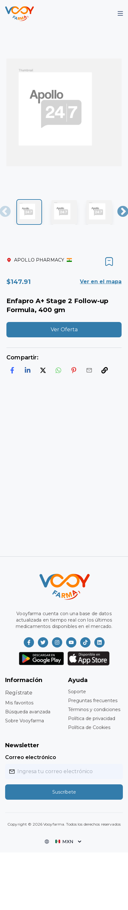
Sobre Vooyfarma (24, 721)
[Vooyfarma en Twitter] (43, 642)
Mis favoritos (19, 703)
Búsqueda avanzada (27, 712)
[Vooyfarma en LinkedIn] (99, 642)
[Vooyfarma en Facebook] (29, 642)
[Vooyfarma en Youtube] (71, 642)
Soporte (77, 691)
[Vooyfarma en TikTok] (85, 642)
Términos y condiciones (94, 709)
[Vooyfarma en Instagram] (57, 642)
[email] (89, 370)
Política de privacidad (91, 718)
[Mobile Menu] (120, 13)
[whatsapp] (58, 370)
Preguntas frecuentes (92, 700)
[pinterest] (74, 370)
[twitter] (43, 370)
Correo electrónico (30, 757)
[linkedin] (27, 370)
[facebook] (12, 370)
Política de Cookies (89, 727)
